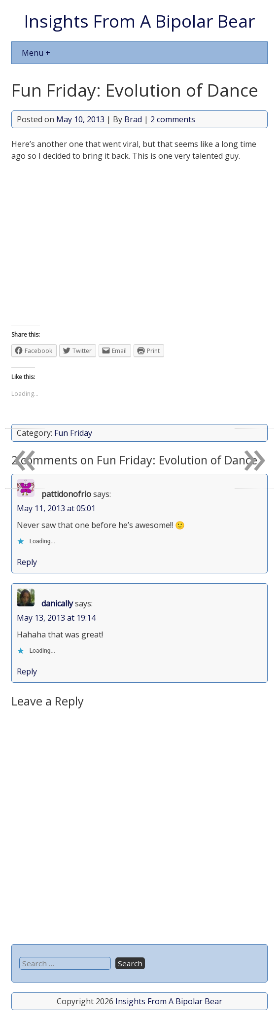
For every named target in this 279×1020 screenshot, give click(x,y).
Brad (133, 119)
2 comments (172, 119)
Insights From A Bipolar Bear (139, 21)
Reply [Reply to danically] (27, 671)
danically (57, 603)
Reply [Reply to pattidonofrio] (27, 562)
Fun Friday (73, 432)
